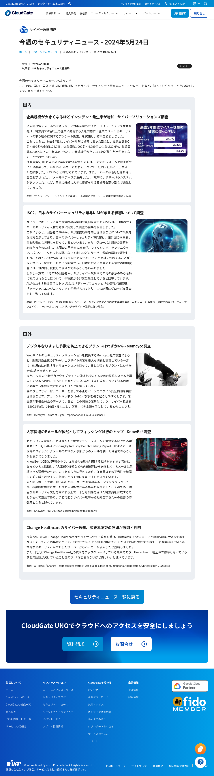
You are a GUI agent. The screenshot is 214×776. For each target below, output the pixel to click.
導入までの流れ (97, 719)
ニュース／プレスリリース (58, 690)
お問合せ (199, 13)
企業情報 (133, 690)
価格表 (83, 13)
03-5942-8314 (175, 3)
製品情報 (51, 13)
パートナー (149, 13)
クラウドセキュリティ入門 (58, 712)
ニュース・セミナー (102, 13)
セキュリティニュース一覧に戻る (107, 596)
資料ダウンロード (98, 697)
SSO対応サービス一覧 (18, 719)
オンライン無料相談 (131, 3)
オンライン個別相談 (99, 712)
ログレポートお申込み (101, 726)
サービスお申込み (98, 734)
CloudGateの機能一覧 (18, 704)
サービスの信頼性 (16, 726)
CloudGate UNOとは (17, 697)
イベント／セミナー (54, 719)
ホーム (23, 52)
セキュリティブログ (54, 697)
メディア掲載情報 (53, 726)
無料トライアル (153, 3)
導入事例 (71, 13)
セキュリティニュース (45, 52)
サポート (128, 13)
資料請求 (180, 13)
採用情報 (133, 697)
